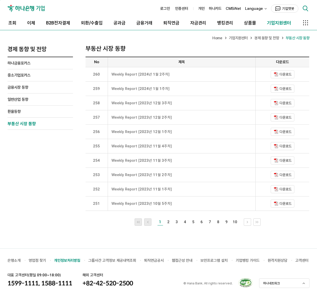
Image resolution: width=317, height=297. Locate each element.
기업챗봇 (288, 9)
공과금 (119, 22)
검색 (305, 9)
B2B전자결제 (58, 22)
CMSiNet (233, 8)
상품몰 (250, 22)
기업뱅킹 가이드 (248, 260)
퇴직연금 (171, 22)
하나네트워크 (271, 283)
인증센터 (181, 8)
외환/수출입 (92, 22)
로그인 (165, 8)
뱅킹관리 (225, 22)
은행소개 (14, 260)
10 (235, 222)
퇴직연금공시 (154, 260)
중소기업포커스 (19, 75)
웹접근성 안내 (182, 260)
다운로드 (286, 74)
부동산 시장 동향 (22, 123)
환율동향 (14, 111)
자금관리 (198, 22)
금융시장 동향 (18, 87)
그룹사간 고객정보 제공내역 (109, 260)
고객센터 (301, 260)
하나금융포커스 (19, 63)
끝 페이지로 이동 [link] (260, 222)
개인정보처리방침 (67, 260)
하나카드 (215, 8)
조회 (12, 22)
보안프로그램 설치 (214, 260)
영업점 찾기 (37, 260)
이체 (31, 22)
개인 (201, 8)
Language (254, 8)
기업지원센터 (279, 22)
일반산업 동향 (18, 99)
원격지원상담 (277, 260)
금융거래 (144, 22)
